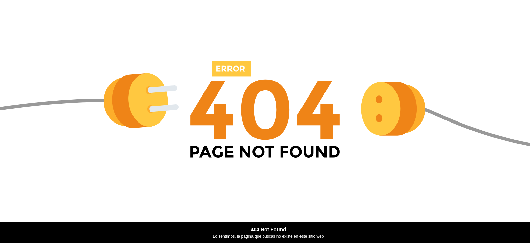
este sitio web (311, 236)
